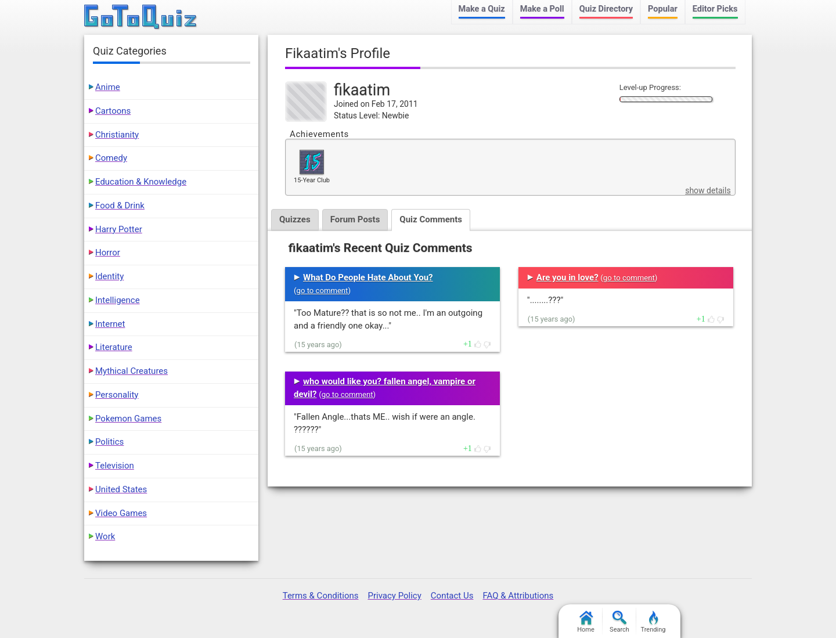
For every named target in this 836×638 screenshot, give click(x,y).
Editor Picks (715, 9)
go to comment (322, 290)
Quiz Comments (430, 219)
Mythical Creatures (131, 371)
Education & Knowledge (140, 181)
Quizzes (295, 219)
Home (585, 622)
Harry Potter (118, 229)
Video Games (121, 513)
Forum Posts (355, 219)
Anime (107, 87)
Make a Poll (542, 9)
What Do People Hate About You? (368, 277)
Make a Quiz (482, 9)
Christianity (117, 134)
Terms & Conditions (321, 595)
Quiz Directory (606, 9)
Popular (663, 9)
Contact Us (452, 595)
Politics (109, 442)
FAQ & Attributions (517, 595)
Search (619, 622)
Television (114, 465)
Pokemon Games (128, 418)
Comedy (111, 158)
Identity (109, 276)
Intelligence (117, 300)
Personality (116, 395)
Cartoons (113, 111)
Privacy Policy (394, 595)
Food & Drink (120, 205)
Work (105, 536)
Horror (107, 252)
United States (121, 489)
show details (707, 190)
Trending (653, 622)
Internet (110, 324)
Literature (113, 347)
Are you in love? (567, 277)
